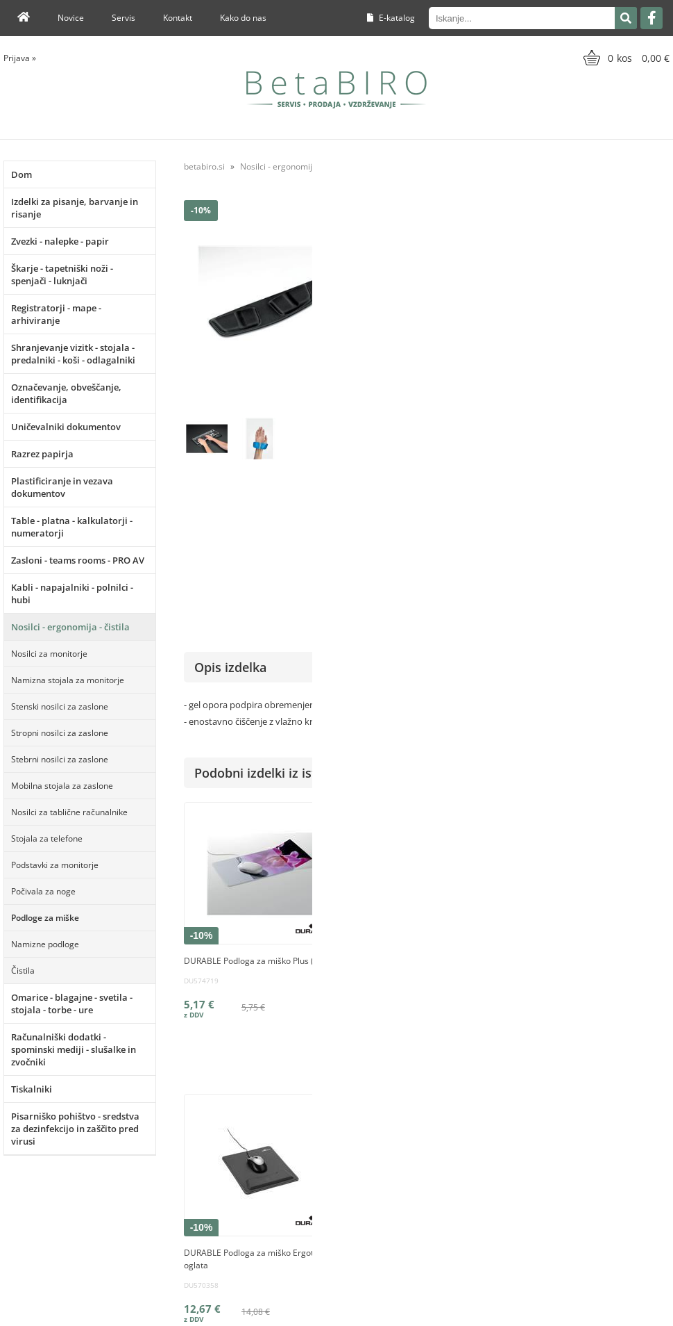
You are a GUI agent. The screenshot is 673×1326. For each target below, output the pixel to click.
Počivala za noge (43, 891)
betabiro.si (204, 166)
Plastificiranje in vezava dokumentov (62, 487)
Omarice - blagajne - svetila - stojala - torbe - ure (72, 1003)
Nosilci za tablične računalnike (69, 812)
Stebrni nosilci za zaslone (59, 759)
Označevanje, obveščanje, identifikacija (66, 393)
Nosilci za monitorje (49, 654)
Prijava (19, 58)
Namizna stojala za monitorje (67, 680)
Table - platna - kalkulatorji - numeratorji (72, 526)
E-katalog (391, 18)
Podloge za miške (45, 918)
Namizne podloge (45, 944)
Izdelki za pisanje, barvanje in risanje (74, 207)
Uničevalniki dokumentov (66, 426)
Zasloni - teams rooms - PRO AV (77, 560)
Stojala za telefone (47, 838)
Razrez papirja (42, 454)
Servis (123, 18)
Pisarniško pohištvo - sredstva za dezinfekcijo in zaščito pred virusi (75, 1128)
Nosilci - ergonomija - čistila (70, 627)
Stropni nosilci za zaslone (59, 733)
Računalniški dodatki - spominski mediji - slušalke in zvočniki (73, 1049)
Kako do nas (243, 18)
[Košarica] (625, 57)
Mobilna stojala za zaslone (62, 786)
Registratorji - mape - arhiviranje (56, 314)
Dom (21, 174)
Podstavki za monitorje (55, 865)
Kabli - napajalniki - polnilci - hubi (72, 593)
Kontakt (177, 18)
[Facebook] (651, 18)
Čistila (23, 970)
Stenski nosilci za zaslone (59, 706)
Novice (71, 18)
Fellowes (652, 491)
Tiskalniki (31, 1089)
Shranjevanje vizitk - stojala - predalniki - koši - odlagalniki (73, 353)
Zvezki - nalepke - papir (60, 241)
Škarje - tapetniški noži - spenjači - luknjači (62, 274)
